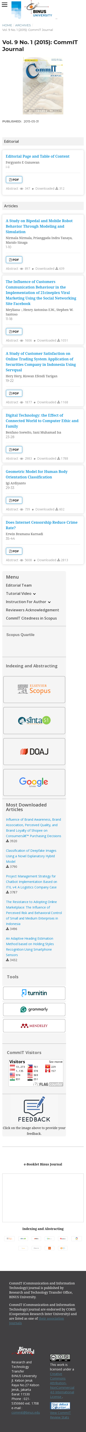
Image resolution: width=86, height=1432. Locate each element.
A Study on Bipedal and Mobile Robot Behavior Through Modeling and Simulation (39, 226)
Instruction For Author (28, 601)
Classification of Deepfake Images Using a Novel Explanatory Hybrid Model (31, 856)
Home (7, 25)
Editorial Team (19, 585)
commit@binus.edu (25, 1412)
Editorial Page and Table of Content (37, 156)
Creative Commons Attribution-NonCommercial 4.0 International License (62, 1385)
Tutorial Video (21, 593)
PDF (15, 179)
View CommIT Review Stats (60, 1414)
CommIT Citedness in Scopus (31, 618)
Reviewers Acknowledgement (32, 610)
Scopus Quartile (18, 635)
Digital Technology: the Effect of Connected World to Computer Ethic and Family (42, 421)
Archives (23, 25)
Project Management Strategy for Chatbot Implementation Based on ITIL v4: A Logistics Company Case (31, 881)
